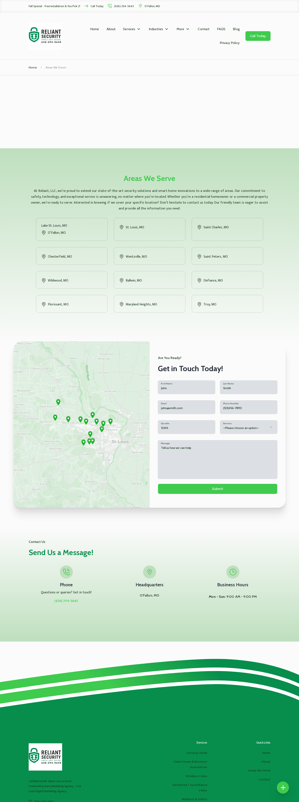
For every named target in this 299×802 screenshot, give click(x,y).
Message (165, 443)
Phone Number (231, 403)
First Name (166, 383)
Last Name (228, 383)
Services (129, 29)
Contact (203, 29)
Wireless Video (196, 776)
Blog (236, 29)
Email (164, 403)
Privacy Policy (230, 43)
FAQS (221, 29)
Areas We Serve (259, 770)
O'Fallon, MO (152, 6)
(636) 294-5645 (124, 6)
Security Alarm (197, 753)
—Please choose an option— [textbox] (241, 428)
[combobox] (248, 427)
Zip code (165, 423)
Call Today (97, 6)
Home (94, 29)
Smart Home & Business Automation (190, 764)
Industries (156, 29)
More (180, 29)
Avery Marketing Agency (58, 786)
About (111, 29)
